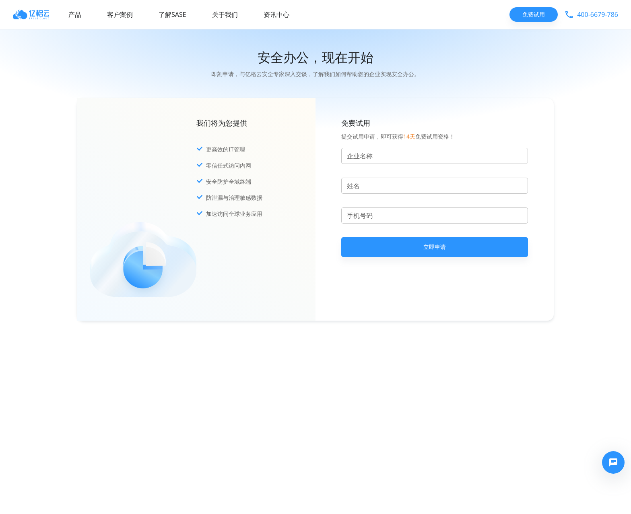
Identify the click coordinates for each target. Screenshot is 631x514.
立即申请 (434, 247)
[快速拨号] (613, 462)
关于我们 (225, 14)
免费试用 (533, 14)
